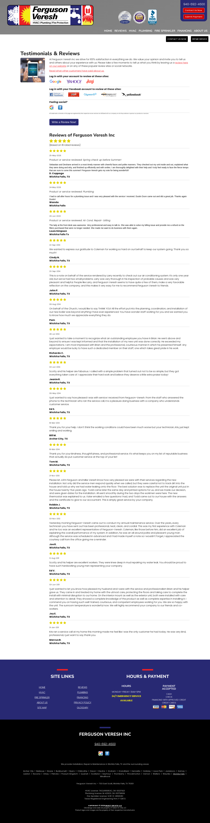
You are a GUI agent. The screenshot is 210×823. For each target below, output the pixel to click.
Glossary (82, 707)
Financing (184, 31)
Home (108, 31)
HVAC (132, 31)
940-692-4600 (105, 744)
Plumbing (145, 31)
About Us (200, 31)
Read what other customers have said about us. (76, 70)
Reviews (120, 31)
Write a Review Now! (64, 122)
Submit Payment (193, 16)
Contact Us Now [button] (194, 10)
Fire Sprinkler (165, 31)
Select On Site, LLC (113, 805)
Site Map (42, 707)
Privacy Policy (82, 702)
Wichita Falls (179, 773)
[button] (177, 39)
